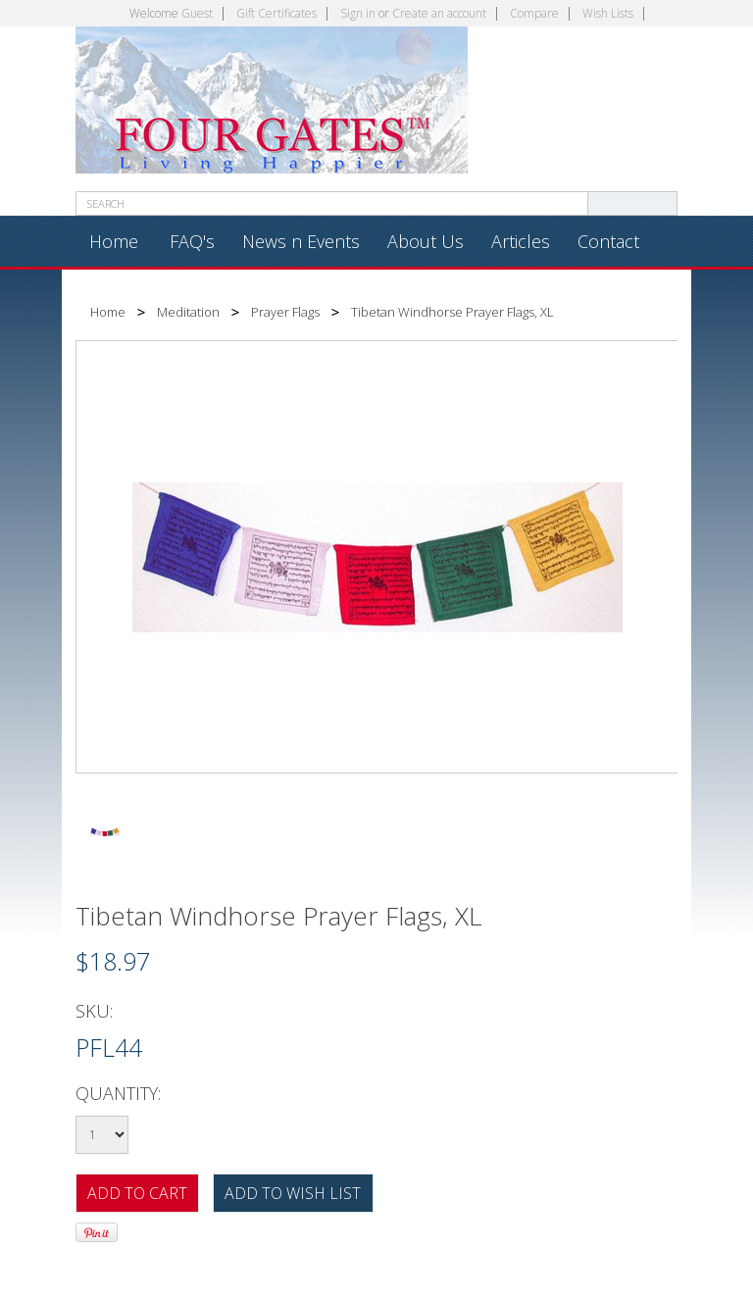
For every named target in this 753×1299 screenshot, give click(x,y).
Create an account (439, 13)
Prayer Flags (285, 312)
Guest (197, 13)
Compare (534, 13)
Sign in (358, 13)
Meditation (188, 312)
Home (108, 312)
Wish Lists (607, 13)
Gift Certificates (276, 13)
